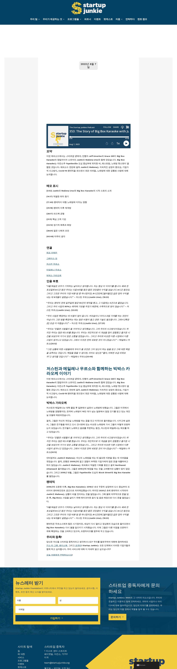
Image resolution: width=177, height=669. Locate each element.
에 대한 (21, 654)
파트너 (87, 19)
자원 (118, 19)
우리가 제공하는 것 (52, 19)
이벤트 (97, 19)
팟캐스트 (108, 19)
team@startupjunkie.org (57, 663)
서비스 (21, 658)
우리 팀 (33, 19)
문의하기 (116, 617)
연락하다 (130, 19)
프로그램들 (73, 19)
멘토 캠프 (142, 19)
